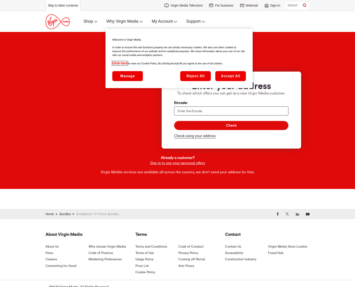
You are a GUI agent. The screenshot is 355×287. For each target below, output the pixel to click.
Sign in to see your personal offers (177, 171)
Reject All (195, 76)
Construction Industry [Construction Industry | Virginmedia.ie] (240, 259)
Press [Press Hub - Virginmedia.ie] (49, 253)
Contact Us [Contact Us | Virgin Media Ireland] (233, 246)
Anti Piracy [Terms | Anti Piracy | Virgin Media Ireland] (186, 266)
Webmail (252, 5)
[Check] (231, 125)
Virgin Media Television (186, 5)
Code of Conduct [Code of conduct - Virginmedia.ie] (191, 246)
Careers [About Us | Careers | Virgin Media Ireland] (51, 259)
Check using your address (195, 136)
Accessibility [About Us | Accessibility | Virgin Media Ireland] (234, 253)
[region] (179, 58)
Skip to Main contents (63, 5)
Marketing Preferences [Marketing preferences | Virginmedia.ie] (105, 259)
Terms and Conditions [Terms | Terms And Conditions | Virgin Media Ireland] (151, 246)
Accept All (230, 76)
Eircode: (181, 103)
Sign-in (275, 5)
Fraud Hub (275, 253)
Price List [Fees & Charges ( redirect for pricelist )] (142, 266)
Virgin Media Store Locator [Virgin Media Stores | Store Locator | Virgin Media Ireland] (287, 246)
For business (224, 5)
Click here (119, 63)
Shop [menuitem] (88, 21)
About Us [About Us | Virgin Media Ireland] (52, 246)
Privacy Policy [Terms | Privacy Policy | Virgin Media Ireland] (188, 253)
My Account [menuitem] (162, 21)
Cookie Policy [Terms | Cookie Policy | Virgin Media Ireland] (145, 272)
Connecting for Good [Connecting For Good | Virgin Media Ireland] (61, 266)
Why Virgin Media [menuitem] (122, 21)
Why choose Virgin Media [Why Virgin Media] (107, 246)
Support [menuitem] (193, 21)
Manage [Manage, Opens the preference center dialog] (127, 76)
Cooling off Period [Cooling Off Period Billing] (191, 259)
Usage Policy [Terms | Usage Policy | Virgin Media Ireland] (144, 259)
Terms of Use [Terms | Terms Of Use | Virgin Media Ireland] (144, 253)
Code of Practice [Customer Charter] (101, 253)
